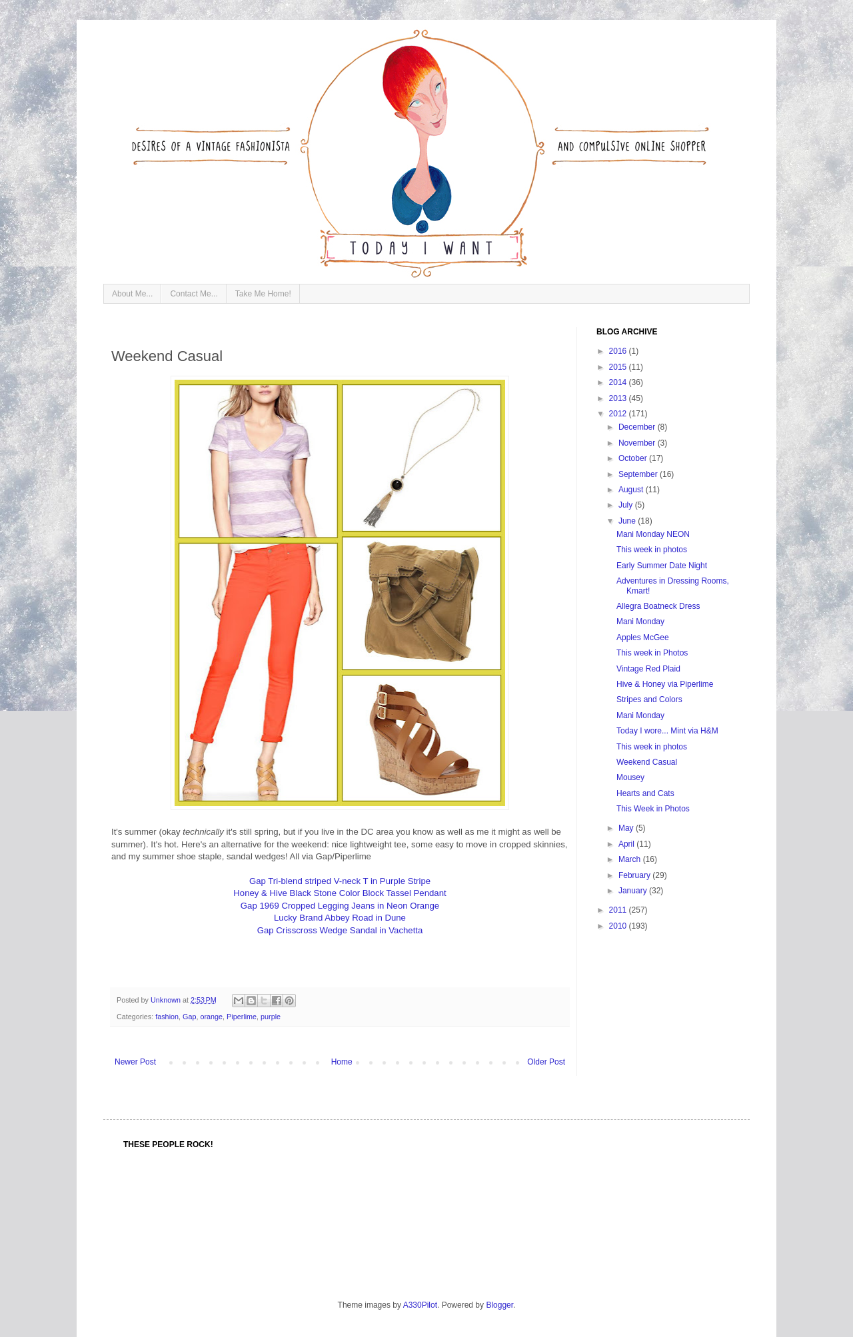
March (630, 859)
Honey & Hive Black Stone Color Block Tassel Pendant (339, 893)
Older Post (546, 1062)
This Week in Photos (653, 808)
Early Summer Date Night (661, 565)
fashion (167, 1017)
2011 (619, 910)
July (626, 505)
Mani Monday (640, 621)
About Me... (132, 293)
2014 (619, 382)
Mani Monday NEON (653, 534)
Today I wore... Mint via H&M (667, 730)
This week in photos (651, 549)
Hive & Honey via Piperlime (664, 684)
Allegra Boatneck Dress (658, 606)
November (638, 443)
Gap (189, 1017)
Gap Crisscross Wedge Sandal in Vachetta (340, 930)
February (635, 875)
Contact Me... (193, 293)
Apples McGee (642, 637)
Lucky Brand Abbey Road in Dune (340, 918)
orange (211, 1017)
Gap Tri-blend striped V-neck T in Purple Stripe (339, 881)
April (627, 844)
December (638, 427)
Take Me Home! (263, 293)
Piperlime (242, 1017)
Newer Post (135, 1062)
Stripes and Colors (649, 699)
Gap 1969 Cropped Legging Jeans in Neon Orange (340, 906)
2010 (619, 926)
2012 (619, 413)
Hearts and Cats (645, 793)
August (632, 489)
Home (342, 1062)
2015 (619, 367)
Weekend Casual (646, 762)
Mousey (630, 777)
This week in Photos (652, 653)
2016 (619, 351)
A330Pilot (420, 1305)
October (633, 458)
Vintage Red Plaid (648, 668)
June (628, 521)
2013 (619, 398)
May (627, 828)
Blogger (499, 1305)
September (639, 474)
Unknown (167, 1000)
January (633, 890)
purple (271, 1017)
